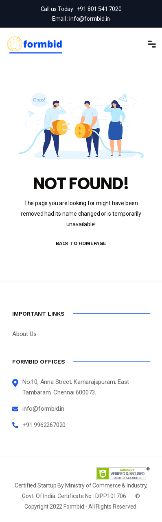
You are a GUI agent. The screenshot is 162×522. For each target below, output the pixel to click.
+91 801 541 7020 (99, 9)
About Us (24, 334)
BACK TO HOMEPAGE (81, 243)
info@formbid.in (89, 18)
